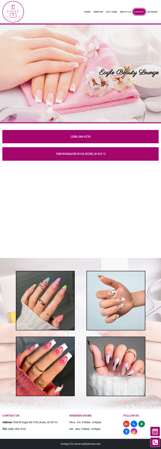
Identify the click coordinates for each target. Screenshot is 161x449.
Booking (152, 12)
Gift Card (111, 12)
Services (98, 12)
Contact (139, 12)
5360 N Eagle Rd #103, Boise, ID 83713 (35, 422)
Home (87, 12)
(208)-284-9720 (17, 428)
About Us (125, 12)
